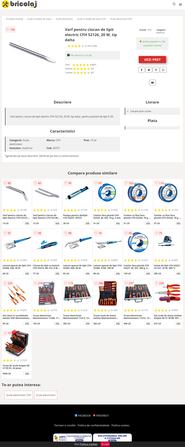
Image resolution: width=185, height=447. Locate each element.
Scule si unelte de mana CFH (91, 18)
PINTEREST (101, 415)
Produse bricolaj (14, 18)
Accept (105, 444)
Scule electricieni (64, 18)
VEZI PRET (152, 59)
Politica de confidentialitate (93, 425)
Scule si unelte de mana (39, 18)
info (27, 223)
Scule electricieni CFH (121, 18)
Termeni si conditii (65, 425)
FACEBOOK (83, 415)
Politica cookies (120, 425)
